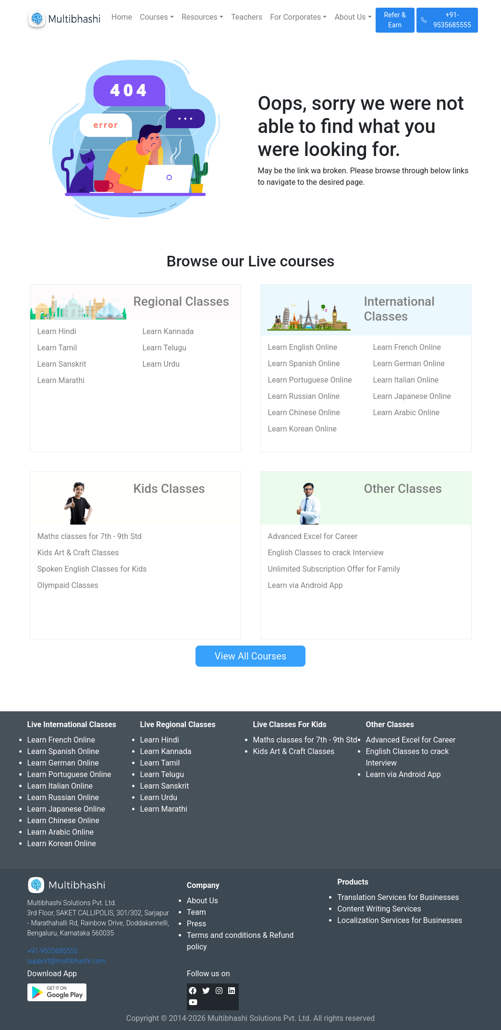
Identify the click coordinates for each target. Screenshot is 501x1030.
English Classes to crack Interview (326, 552)
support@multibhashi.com (66, 961)
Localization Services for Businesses (399, 920)
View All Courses (250, 656)
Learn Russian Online (304, 396)
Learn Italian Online (406, 379)
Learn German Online (409, 363)
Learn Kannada (168, 331)
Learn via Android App (305, 585)
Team (196, 912)
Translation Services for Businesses (398, 897)
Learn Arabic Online (406, 412)
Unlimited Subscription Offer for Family (334, 569)
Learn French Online (407, 347)
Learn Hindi (56, 331)
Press (196, 923)
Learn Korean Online (302, 428)
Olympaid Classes (67, 585)
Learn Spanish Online (304, 363)
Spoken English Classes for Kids (92, 569)
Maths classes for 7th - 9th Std (89, 536)
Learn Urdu (161, 364)
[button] (157, 17)
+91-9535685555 (52, 951)
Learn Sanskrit (61, 364)
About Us (202, 900)
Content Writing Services (379, 908)
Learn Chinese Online (304, 412)
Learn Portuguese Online (310, 379)
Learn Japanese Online (412, 396)
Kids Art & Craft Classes (78, 552)
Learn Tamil (57, 347)
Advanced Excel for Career (313, 536)
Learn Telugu (165, 347)
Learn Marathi (61, 380)
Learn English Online (303, 347)
